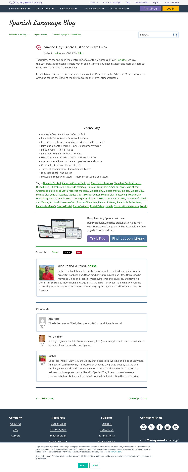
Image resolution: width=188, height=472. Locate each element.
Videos (80, 53)
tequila (109, 206)
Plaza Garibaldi (81, 206)
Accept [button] (82, 465)
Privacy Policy (116, 452)
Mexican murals (111, 191)
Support (107, 424)
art (88, 183)
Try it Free (150, 8)
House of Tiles (94, 187)
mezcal (53, 198)
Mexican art (95, 191)
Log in (170, 8)
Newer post (136, 398)
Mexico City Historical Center (84, 195)
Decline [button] (95, 465)
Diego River (42, 187)
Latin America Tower (114, 187)
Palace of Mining (107, 202)
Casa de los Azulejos (102, 183)
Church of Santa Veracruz (127, 183)
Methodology (58, 435)
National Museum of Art (63, 202)
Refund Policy (106, 435)
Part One (122, 60)
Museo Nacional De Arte (112, 198)
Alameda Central (52, 183)
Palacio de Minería (46, 206)
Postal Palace (97, 206)
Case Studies (58, 424)
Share (55, 252)
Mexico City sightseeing (114, 195)
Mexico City (136, 191)
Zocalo (143, 206)
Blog (15, 430)
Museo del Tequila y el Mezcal (82, 198)
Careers (15, 435)
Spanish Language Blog (42, 23)
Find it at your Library (128, 238)
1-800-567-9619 (172, 3)
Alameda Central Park (74, 183)
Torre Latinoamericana (126, 206)
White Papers (58, 430)
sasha (57, 53)
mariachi (83, 191)
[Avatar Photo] (42, 319)
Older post (47, 398)
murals (61, 198)
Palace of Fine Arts (87, 202)
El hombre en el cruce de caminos (68, 187)
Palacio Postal (64, 206)
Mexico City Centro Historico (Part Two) (75, 47)
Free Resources (58, 441)
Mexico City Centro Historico (51, 195)
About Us (15, 424)
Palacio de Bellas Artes (129, 202)
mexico (125, 191)
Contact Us (107, 430)
